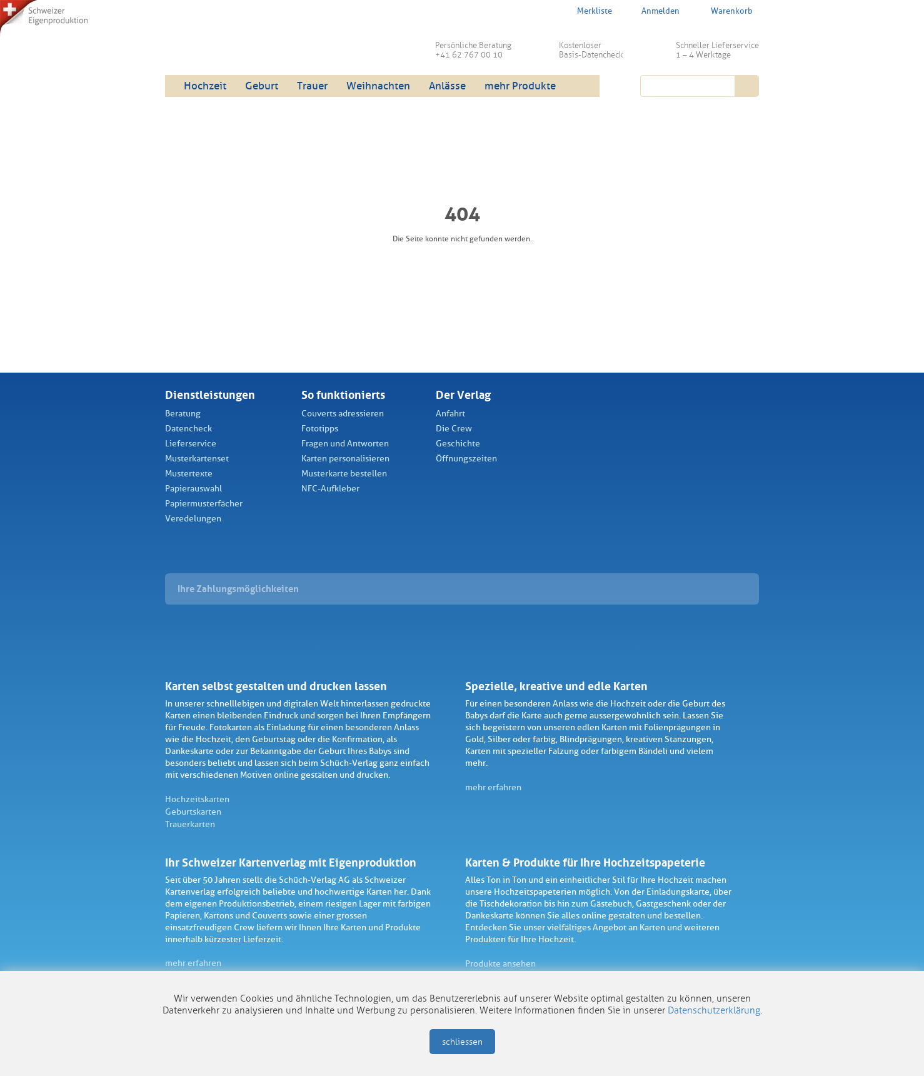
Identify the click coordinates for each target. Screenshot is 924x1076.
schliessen (462, 1042)
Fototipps (319, 428)
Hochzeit (205, 86)
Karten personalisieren (345, 458)
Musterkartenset (197, 458)
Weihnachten (378, 86)
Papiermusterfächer (204, 503)
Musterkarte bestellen (344, 473)
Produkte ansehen (500, 963)
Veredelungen (193, 518)
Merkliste (586, 10)
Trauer (312, 86)
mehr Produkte (520, 86)
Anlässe (447, 86)
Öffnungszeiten (466, 458)
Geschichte (458, 443)
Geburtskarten (193, 812)
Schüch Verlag (261, 43)
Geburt (261, 86)
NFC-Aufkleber (330, 488)
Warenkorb (724, 11)
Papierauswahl (193, 488)
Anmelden (653, 11)
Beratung (183, 413)
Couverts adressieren (342, 413)
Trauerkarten (190, 824)
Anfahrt (450, 413)
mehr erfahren (493, 787)
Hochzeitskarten (197, 799)
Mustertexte (189, 473)
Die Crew (454, 428)
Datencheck (188, 428)
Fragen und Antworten (345, 443)
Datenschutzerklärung (714, 1010)
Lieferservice (190, 443)
